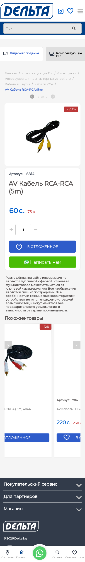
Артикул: (16, 174)
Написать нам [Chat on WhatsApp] (42, 262)
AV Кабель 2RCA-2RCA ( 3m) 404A (33, 409)
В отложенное (44, 248)
